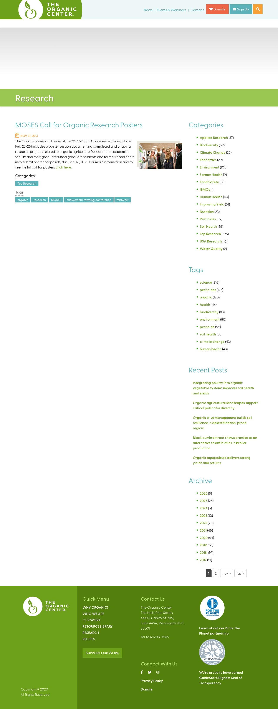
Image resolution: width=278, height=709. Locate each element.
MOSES (56, 200)
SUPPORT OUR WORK (102, 653)
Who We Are (93, 613)
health (205, 304)
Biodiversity (209, 145)
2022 (203, 523)
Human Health (211, 197)
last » (240, 573)
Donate (217, 9)
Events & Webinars (171, 10)
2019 (203, 545)
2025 (203, 500)
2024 (203, 508)
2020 (204, 538)
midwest (123, 200)
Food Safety (209, 182)
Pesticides (208, 219)
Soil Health (208, 226)
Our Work (92, 620)
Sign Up (241, 9)
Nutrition (207, 211)
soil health (208, 334)
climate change (212, 341)
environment (210, 319)
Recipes (89, 639)
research (39, 200)
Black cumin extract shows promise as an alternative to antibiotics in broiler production (225, 442)
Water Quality (211, 248)
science (206, 282)
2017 (203, 560)
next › (227, 573)
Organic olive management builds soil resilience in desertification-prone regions (222, 422)
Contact (197, 10)
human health (211, 349)
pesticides (208, 290)
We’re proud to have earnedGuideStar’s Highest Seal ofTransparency (221, 677)
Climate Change (212, 152)
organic (22, 200)
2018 (203, 552)
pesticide (207, 327)
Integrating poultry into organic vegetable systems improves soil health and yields (223, 388)
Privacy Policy (152, 681)
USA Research (211, 241)
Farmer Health (211, 174)
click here (63, 167)
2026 (203, 493)
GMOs (205, 189)
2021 (203, 530)
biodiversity (209, 312)
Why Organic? (95, 607)
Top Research (26, 183)
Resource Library (98, 626)
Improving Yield (212, 204)
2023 (203, 515)
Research (91, 632)
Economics (208, 160)
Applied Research (214, 137)
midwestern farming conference (88, 200)
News (148, 10)
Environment (209, 167)
